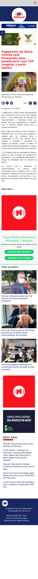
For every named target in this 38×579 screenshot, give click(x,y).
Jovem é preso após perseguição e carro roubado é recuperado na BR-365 (19, 484)
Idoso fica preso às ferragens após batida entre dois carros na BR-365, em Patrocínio (18, 475)
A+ (30, 103)
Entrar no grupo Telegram (19, 258)
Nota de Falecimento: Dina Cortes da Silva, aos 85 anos (18, 445)
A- (35, 103)
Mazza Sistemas (23, 521)
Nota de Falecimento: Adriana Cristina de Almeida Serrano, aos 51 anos (19, 466)
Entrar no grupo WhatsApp (19, 252)
